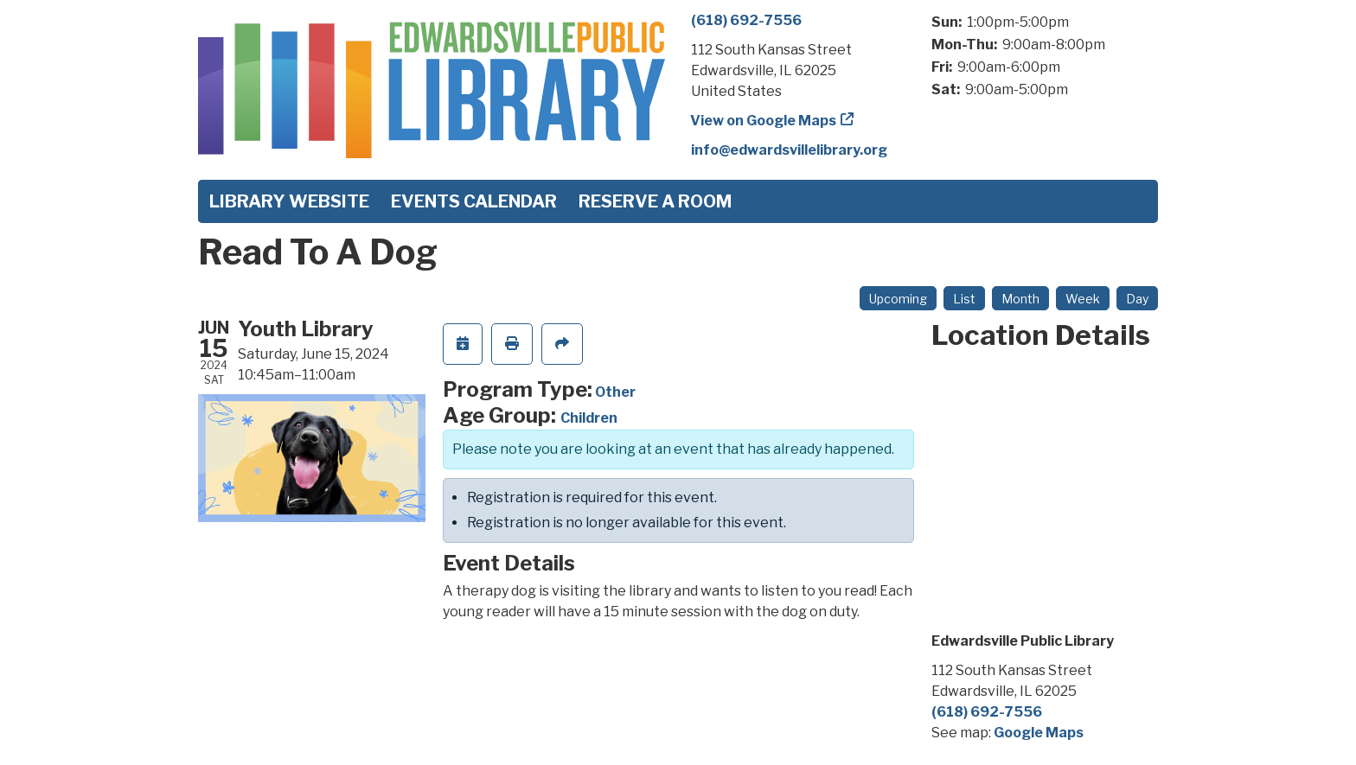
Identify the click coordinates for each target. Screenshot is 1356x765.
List (964, 298)
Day (1137, 298)
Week (1082, 298)
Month (1020, 298)
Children (588, 418)
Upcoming (898, 298)
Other (615, 392)
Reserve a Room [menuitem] (655, 201)
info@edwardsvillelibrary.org (789, 150)
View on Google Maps (763, 120)
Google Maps (1039, 732)
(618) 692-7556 (746, 20)
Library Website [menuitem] (289, 201)
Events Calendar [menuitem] (474, 201)
